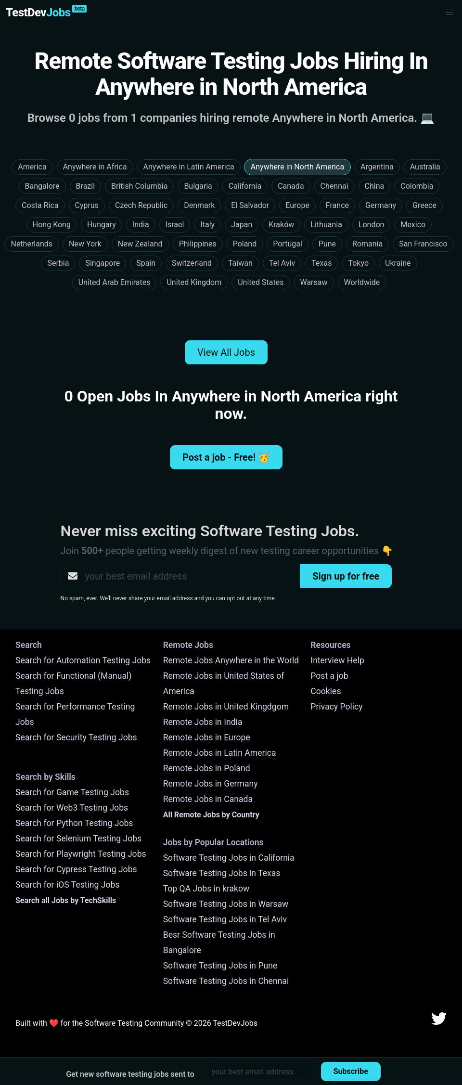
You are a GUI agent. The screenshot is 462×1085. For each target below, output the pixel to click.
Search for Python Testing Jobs (74, 823)
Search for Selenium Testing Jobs (78, 838)
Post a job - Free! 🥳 (226, 457)
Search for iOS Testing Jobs (67, 885)
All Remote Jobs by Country (211, 814)
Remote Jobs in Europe (206, 737)
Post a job (329, 676)
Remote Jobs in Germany (210, 783)
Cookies (325, 691)
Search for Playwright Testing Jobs (80, 854)
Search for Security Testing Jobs (76, 737)
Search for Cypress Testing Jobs (76, 869)
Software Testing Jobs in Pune (220, 965)
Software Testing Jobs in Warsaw (226, 904)
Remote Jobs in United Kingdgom (226, 706)
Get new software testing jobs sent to (130, 1074)
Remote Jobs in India (203, 722)
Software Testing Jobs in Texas (222, 873)
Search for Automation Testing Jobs (83, 660)
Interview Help (337, 660)
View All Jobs (226, 352)
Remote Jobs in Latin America (219, 753)
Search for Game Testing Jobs (72, 792)
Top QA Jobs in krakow (206, 888)
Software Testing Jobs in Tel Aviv (225, 919)
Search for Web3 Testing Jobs (71, 808)
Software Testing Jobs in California (229, 858)
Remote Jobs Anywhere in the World (231, 660)
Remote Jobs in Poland (206, 768)
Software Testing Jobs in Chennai (226, 981)
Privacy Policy (336, 706)
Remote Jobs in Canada (208, 799)
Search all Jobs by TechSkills (65, 900)
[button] (449, 12)
